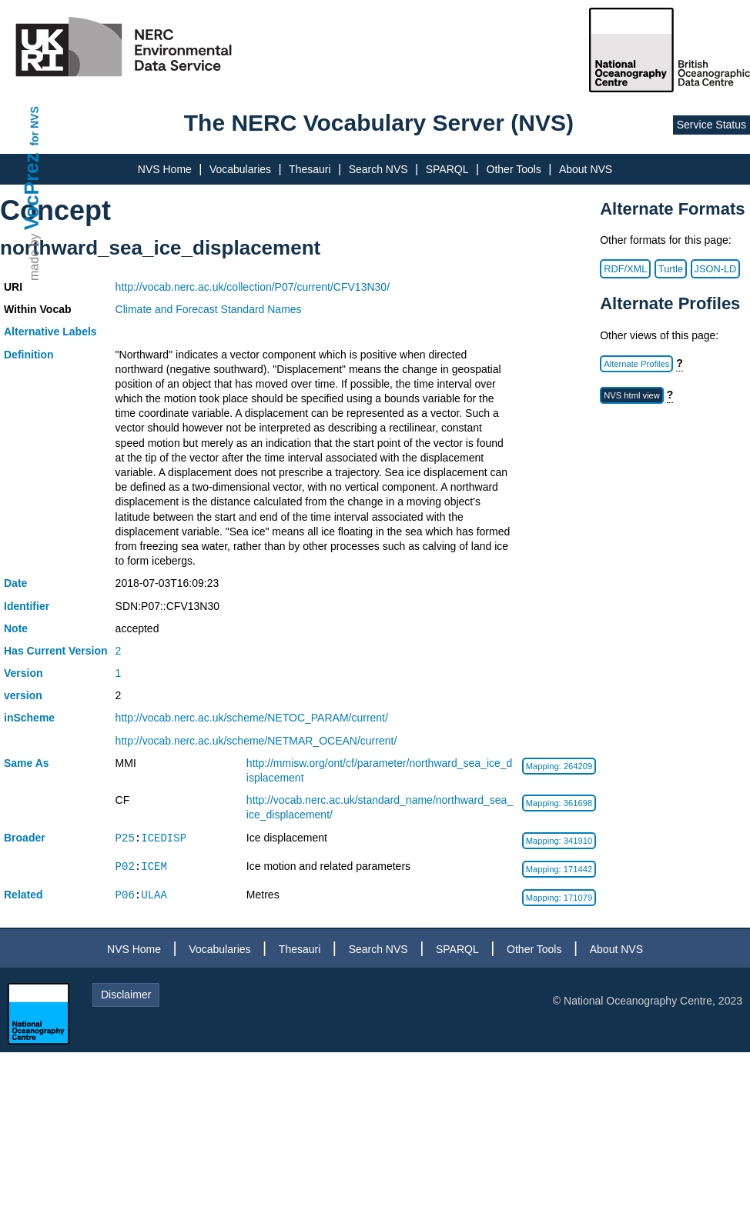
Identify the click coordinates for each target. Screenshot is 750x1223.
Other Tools (514, 169)
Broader (24, 837)
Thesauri (309, 169)
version (23, 695)
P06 (125, 895)
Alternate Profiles (636, 363)
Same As (26, 763)
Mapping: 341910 (559, 840)
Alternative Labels (50, 331)
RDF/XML (625, 269)
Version (23, 673)
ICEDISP (163, 838)
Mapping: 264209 (559, 766)
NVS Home (165, 169)
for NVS (34, 125)
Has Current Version (56, 651)
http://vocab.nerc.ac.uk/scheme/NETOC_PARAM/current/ (252, 717)
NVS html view (632, 395)
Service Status (711, 124)
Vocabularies (240, 169)
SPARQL (447, 169)
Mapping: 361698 (559, 803)
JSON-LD (716, 269)
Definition (29, 354)
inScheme (29, 717)
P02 (125, 866)
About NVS (585, 169)
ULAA (154, 895)
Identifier (26, 606)
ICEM (154, 866)
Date (15, 583)
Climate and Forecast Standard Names (209, 309)
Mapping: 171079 (559, 897)
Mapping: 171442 (559, 869)
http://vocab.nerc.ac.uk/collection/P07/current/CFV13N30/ (253, 287)
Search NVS (378, 169)
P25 (125, 838)
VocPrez (31, 191)
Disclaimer (126, 994)
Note (16, 628)
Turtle (670, 269)
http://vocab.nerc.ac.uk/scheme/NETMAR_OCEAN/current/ (256, 741)
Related (23, 894)
